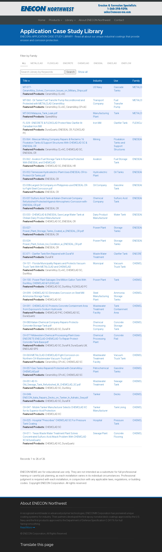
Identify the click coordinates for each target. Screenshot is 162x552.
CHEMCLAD (83, 63)
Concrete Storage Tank (118, 325)
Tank (116, 113)
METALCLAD (37, 63)
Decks (117, 394)
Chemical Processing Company (99, 325)
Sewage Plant (100, 433)
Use (116, 80)
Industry (97, 80)
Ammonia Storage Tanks (119, 296)
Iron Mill (97, 123)
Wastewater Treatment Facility (99, 309)
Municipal (98, 263)
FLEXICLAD (52, 63)
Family (136, 80)
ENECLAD (112, 63)
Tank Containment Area (121, 309)
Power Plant (99, 227)
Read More (27, 527)
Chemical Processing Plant (99, 338)
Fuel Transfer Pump (118, 103)
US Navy (97, 87)
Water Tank (120, 214)
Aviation (97, 159)
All (24, 63)
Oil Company (100, 185)
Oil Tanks (119, 172)
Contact (119, 20)
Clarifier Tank (121, 123)
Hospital (97, 420)
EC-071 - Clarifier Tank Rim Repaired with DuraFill (48, 253)
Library (69, 20)
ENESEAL (98, 63)
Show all (83, 71)
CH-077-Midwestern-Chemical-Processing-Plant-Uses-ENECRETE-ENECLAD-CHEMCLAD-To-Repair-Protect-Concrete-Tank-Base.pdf (51, 338)
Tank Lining (120, 407)
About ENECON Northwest (94, 20)
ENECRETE (68, 63)
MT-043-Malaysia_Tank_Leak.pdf (40, 113)
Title (26, 80)
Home (41, 20)
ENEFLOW (126, 63)
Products (54, 20)
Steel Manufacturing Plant (101, 296)
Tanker (96, 394)
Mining (96, 139)
